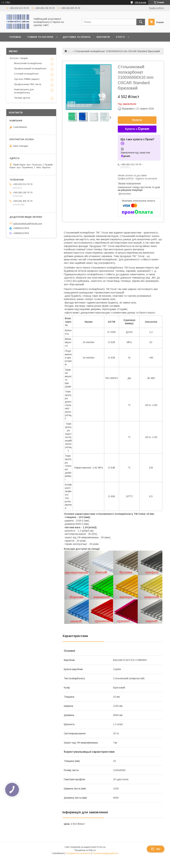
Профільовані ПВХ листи (27, 84)
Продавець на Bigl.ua (85, 850)
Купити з (137, 129)
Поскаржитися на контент (78, 853)
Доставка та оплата (76, 37)
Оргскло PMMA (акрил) (26, 79)
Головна (15, 37)
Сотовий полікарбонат (26, 73)
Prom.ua (101, 847)
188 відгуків (140, 2)
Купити (137, 119)
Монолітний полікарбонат (28, 63)
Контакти (103, 37)
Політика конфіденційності (105, 853)
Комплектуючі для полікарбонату (24, 91)
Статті (120, 37)
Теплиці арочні (22, 97)
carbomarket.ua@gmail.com (27, 223)
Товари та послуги (40, 37)
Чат (155, 849)
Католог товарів (19, 58)
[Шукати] (140, 22)
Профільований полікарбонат (30, 68)
